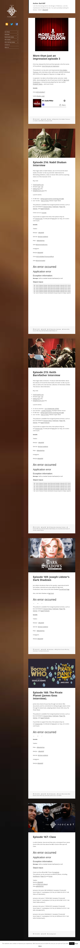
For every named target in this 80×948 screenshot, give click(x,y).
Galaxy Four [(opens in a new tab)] (36, 188)
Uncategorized (52, 934)
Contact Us (7, 44)
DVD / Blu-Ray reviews (10, 42)
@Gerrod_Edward (42, 884)
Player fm (43, 876)
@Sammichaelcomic (41, 244)
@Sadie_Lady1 (41, 96)
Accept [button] (72, 943)
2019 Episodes (52, 329)
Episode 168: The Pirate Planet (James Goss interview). (47, 695)
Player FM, (62, 206)
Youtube (43, 212)
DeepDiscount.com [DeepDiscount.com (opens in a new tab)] (38, 190)
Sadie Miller (41, 120)
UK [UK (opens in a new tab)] (39, 186)
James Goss (53, 795)
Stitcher (35, 208)
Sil (56, 330)
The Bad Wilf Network (10, 7)
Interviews (7, 34)
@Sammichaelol (40, 260)
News (50, 119)
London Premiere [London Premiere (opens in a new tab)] (46, 410)
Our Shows (7, 32)
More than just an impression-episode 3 (46, 57)
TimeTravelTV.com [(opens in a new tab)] (38, 184)
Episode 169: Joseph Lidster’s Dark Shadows (51, 578)
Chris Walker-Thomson (64, 119)
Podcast (64, 527)
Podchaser (55, 206)
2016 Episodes (52, 794)
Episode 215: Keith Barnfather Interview (46, 373)
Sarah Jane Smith (48, 120)
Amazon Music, (47, 206)
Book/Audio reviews (9, 37)
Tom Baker (59, 795)
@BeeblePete (41, 240)
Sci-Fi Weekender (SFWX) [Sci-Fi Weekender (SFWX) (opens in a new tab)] (52, 408)
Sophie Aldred (40, 530)
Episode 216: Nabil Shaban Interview (49, 163)
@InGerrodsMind (43, 236)
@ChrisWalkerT (40, 92)
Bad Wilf (44, 119)
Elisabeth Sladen (37, 84)
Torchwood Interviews (43, 651)
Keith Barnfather (45, 330)
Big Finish (56, 119)
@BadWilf (45, 10)
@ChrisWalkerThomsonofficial (45, 256)
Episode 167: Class (44, 837)
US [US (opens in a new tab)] (42, 186)
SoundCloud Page (64, 589)
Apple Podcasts (45, 208)
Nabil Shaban (52, 330)
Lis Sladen (35, 120)
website (57, 872)
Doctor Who (66, 329)
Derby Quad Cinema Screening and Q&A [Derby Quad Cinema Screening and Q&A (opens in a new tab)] (52, 198)
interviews (35, 651)
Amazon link (38, 218)
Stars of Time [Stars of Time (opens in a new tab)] (45, 200)
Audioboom (36, 876)
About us (7, 47)
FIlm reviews (7, 39)
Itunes (50, 876)
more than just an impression (50, 66)
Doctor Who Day (37, 330)
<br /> (38, 305)
